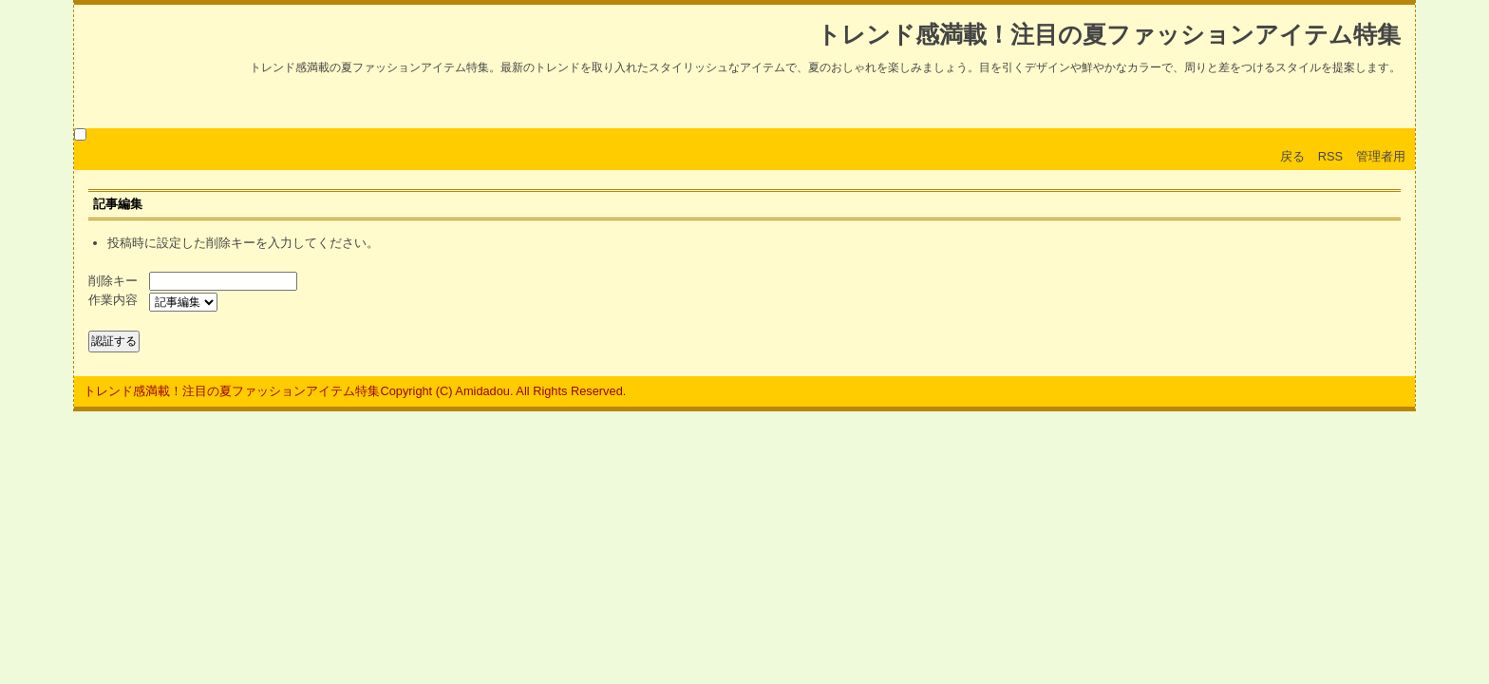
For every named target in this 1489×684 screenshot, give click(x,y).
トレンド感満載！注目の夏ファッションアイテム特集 (1109, 35)
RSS (1330, 156)
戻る (1292, 156)
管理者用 (1380, 156)
